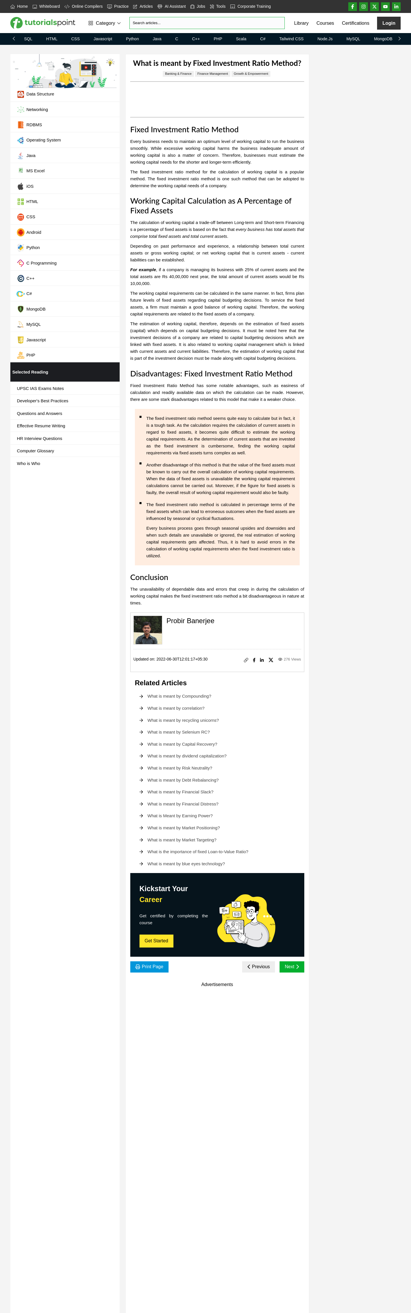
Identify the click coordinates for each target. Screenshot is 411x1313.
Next (292, 966)
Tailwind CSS (291, 39)
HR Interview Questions (39, 438)
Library (301, 23)
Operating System (38, 140)
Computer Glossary (35, 450)
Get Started (156, 940)
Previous (258, 966)
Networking (32, 109)
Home (19, 6)
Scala (241, 39)
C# (262, 39)
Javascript (102, 39)
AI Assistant (171, 6)
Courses (325, 23)
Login (389, 23)
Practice (118, 6)
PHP (218, 39)
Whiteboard (46, 6)
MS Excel (30, 171)
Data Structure (35, 94)
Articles (143, 6)
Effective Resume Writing (41, 425)
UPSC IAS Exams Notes (40, 388)
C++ (196, 39)
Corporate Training (250, 6)
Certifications (355, 23)
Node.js (325, 39)
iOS (25, 186)
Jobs (197, 6)
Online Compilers (83, 6)
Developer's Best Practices (42, 400)
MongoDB (383, 39)
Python (132, 39)
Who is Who (28, 463)
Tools (218, 6)
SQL (28, 39)
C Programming (36, 263)
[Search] (207, 23)
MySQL (353, 39)
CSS (75, 39)
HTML (52, 39)
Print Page (149, 966)
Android (28, 232)
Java (157, 39)
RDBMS (29, 124)
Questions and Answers (39, 413)
